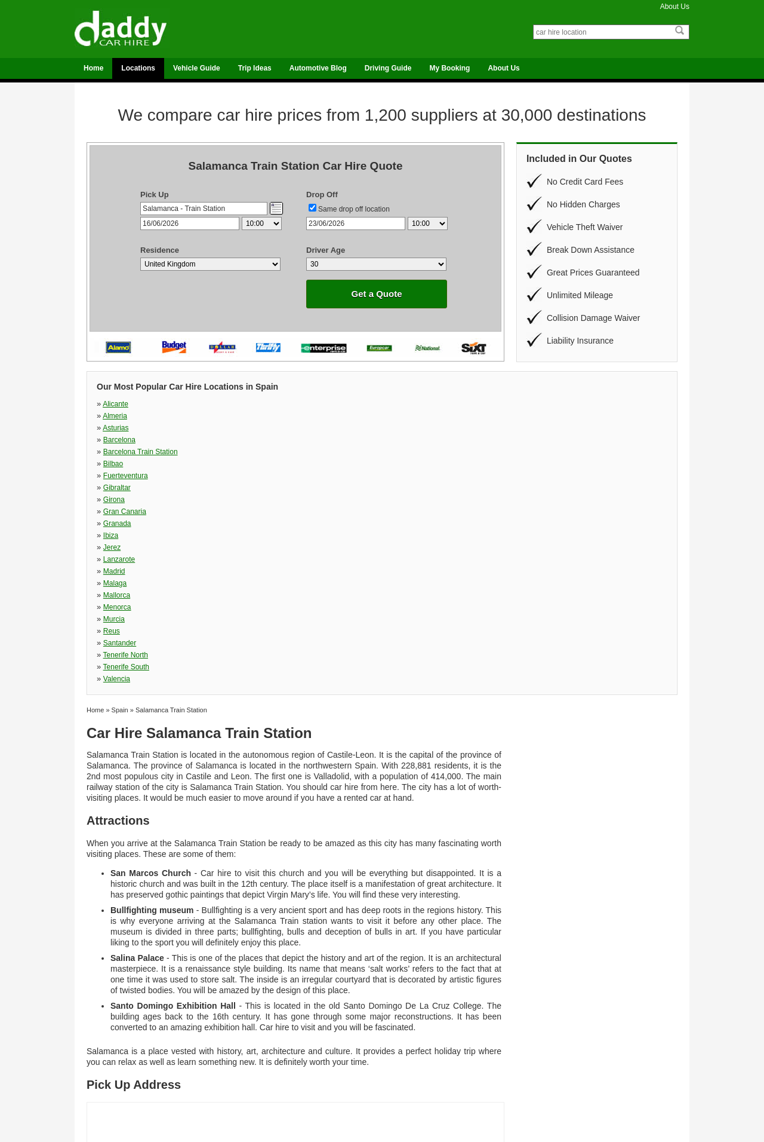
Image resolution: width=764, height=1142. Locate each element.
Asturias (393, 404)
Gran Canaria (263, 428)
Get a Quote (376, 294)
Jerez (112, 440)
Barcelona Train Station (140, 416)
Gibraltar (534, 416)
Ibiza (527, 428)
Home (93, 68)
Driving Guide (388, 68)
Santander (119, 464)
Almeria (254, 404)
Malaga (532, 440)
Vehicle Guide (196, 68)
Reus (528, 452)
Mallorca (116, 452)
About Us (674, 6)
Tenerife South (404, 464)
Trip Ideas (255, 68)
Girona (114, 428)
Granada (395, 428)
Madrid (392, 440)
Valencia (533, 464)
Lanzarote (258, 440)
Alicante (115, 404)
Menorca (256, 452)
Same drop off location (354, 209)
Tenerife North (264, 464)
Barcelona (536, 404)
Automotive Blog (318, 68)
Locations (138, 68)
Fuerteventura (403, 416)
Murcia (392, 452)
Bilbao (252, 416)
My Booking (449, 68)
